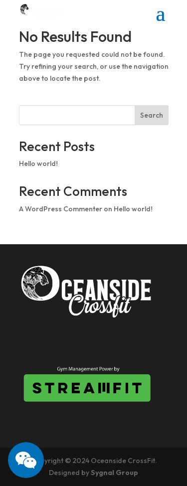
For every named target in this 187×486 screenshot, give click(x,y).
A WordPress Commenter (60, 208)
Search (151, 115)
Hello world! (38, 163)
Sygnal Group (114, 472)
